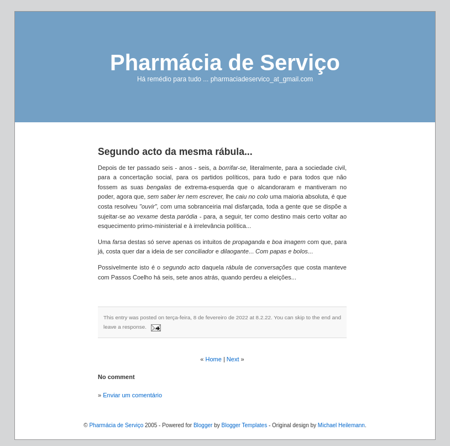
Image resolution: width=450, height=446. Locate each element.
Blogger (202, 425)
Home (214, 359)
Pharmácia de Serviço (225, 62)
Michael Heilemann (341, 425)
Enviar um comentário (132, 395)
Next (233, 359)
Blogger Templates (244, 425)
